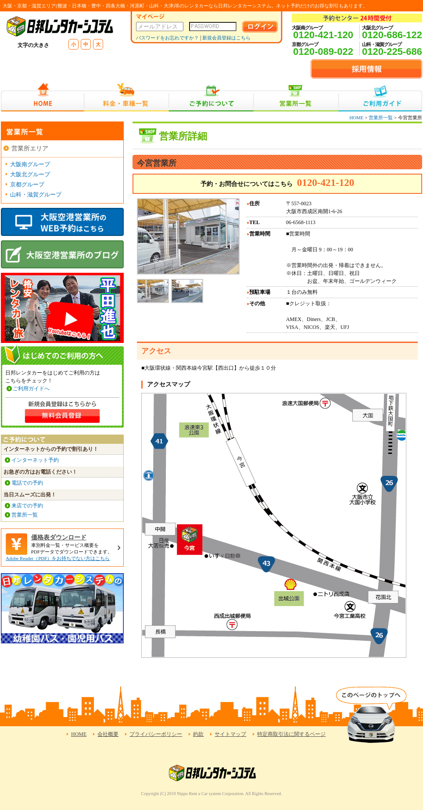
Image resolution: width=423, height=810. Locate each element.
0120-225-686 (392, 51)
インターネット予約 (35, 460)
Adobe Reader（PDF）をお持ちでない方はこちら (58, 558)
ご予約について (211, 97)
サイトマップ (230, 734)
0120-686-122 (392, 34)
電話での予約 (27, 483)
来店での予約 (27, 506)
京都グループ (27, 184)
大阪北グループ (30, 174)
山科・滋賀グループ (35, 194)
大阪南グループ (30, 164)
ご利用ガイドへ (31, 388)
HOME (42, 97)
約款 (198, 734)
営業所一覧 (296, 97)
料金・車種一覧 (126, 97)
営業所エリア (29, 148)
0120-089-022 (323, 51)
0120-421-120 (323, 34)
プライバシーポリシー (155, 734)
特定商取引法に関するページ (291, 734)
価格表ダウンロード (58, 537)
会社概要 (107, 734)
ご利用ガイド (380, 97)
